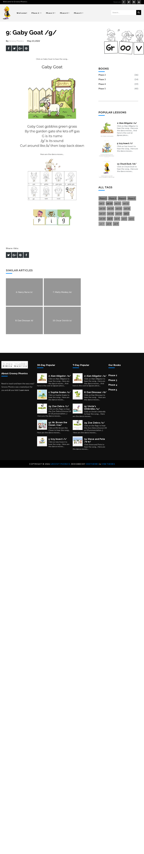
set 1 (102, 203)
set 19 (118, 213)
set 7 (102, 224)
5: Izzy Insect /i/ (125, 143)
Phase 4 (65, 13)
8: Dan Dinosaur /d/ (95, 392)
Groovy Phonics (16, 41)
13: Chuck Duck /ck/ (126, 164)
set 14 (110, 208)
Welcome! (22, 13)
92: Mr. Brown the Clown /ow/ (57, 423)
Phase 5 (78, 13)
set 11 (117, 203)
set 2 (126, 213)
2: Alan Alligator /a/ (127, 123)
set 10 (109, 203)
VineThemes (108, 464)
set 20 (102, 219)
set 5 (124, 219)
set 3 (110, 219)
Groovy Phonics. (60, 464)
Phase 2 (36, 13)
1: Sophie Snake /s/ (59, 392)
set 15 (118, 208)
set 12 (126, 203)
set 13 (102, 208)
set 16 (127, 208)
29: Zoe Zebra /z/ (58, 406)
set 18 (110, 213)
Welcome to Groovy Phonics (15, 2)
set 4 (117, 219)
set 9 (116, 224)
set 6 (131, 219)
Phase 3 (51, 13)
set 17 (102, 213)
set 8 (109, 224)
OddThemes (92, 464)
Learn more (24, 390)
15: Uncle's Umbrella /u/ (92, 407)
